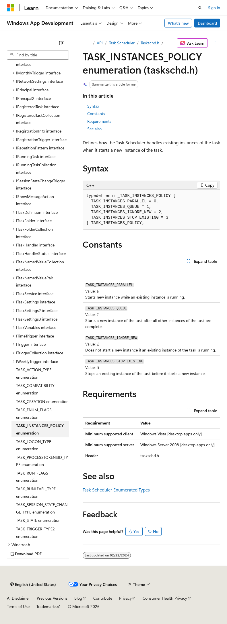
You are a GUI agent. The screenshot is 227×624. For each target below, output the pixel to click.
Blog (78, 598)
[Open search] (200, 8)
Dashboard (207, 23)
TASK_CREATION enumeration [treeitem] (42, 401)
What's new (178, 23)
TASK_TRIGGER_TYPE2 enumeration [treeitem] (35, 532)
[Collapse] (62, 43)
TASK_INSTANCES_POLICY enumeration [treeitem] (40, 429)
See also (94, 128)
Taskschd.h (150, 43)
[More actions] (215, 43)
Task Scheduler (122, 43)
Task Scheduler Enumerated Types (116, 490)
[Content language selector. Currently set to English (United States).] (33, 584)
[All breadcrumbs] (88, 43)
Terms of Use (18, 606)
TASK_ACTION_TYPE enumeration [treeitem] (33, 373)
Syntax (93, 106)
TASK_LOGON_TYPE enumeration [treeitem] (33, 445)
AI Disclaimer (18, 598)
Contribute (102, 598)
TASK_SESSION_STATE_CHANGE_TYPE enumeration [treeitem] (41, 508)
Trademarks (46, 606)
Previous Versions (52, 598)
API (100, 43)
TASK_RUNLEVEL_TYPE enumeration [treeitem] (36, 492)
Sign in (214, 7)
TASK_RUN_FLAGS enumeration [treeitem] (32, 476)
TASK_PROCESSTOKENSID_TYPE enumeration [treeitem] (42, 461)
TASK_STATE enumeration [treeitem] (38, 520)
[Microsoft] (10, 7)
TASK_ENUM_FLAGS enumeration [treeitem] (34, 413)
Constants (96, 113)
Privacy (125, 598)
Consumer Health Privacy (165, 598)
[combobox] (38, 55)
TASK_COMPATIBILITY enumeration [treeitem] (35, 389)
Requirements (99, 121)
